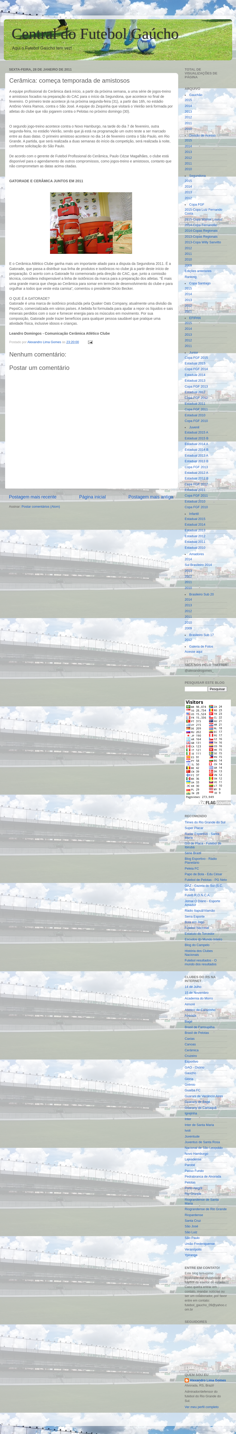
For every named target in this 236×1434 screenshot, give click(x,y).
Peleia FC (192, 868)
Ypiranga (191, 1255)
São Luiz (191, 1232)
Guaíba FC (193, 1090)
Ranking (190, 277)
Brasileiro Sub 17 (201, 635)
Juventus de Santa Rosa (202, 1142)
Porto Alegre (193, 1188)
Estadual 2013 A (196, 455)
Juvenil (194, 427)
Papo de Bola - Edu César (203, 874)
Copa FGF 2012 (196, 398)
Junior (193, 352)
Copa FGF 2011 (196, 409)
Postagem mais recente (32, 496)
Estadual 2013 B (196, 461)
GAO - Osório (194, 1067)
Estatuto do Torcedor (199, 934)
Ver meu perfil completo (202, 1407)
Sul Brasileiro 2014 (198, 565)
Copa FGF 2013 (196, 386)
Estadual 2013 (195, 380)
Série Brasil (193, 853)
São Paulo (192, 1238)
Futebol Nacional (197, 928)
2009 (188, 265)
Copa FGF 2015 (196, 358)
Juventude (192, 1136)
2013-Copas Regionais (201, 236)
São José (191, 1226)
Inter (188, 1119)
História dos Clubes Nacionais (199, 953)
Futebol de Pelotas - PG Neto (206, 880)
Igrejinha (191, 1113)
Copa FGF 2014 (196, 369)
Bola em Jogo (194, 922)
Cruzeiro (191, 1056)
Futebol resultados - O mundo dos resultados (201, 962)
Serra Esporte (195, 916)
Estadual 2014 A (196, 444)
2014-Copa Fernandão (201, 225)
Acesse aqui (193, 651)
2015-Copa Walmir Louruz (203, 219)
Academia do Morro (199, 998)
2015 (188, 100)
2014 (188, 106)
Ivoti (188, 1130)
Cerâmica (192, 1050)
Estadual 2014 (195, 375)
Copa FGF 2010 (196, 421)
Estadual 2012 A (196, 473)
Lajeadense (193, 1159)
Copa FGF (196, 204)
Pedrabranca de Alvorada (203, 1176)
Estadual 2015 (195, 363)
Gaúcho (190, 1073)
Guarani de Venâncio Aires (204, 1096)
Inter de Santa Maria (199, 1125)
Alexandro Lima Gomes (208, 1380)
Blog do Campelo (197, 945)
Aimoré (190, 1004)
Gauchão (195, 95)
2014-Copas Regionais (201, 231)
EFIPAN (195, 318)
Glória (189, 1079)
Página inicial (92, 496)
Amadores (196, 554)
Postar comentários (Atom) (41, 506)
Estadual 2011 (195, 404)
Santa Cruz (193, 1221)
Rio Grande (193, 1194)
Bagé (188, 1021)
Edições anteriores (198, 271)
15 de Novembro (197, 993)
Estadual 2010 (195, 415)
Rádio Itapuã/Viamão (200, 910)
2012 (188, 117)
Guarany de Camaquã (201, 1108)
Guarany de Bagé (197, 1102)
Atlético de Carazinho (200, 1010)
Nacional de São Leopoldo (204, 1148)
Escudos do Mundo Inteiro (203, 939)
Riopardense (194, 1215)
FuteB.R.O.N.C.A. (197, 895)
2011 (188, 123)
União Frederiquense (200, 1244)
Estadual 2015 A (196, 432)
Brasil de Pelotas (197, 1033)
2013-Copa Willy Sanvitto (203, 242)
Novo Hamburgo (196, 1154)
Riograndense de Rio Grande (206, 1209)
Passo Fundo (194, 1171)
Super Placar (194, 828)
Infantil (194, 514)
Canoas (190, 1044)
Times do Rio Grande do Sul (205, 822)
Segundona (197, 176)
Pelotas (190, 1182)
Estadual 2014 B (196, 449)
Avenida (190, 1015)
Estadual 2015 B (196, 438)
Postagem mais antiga (151, 496)
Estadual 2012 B (196, 478)
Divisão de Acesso (202, 135)
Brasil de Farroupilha (199, 1027)
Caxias (190, 1039)
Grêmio (190, 1084)
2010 (188, 129)
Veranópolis (193, 1249)
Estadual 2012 (195, 392)
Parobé (190, 1165)
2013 (188, 111)
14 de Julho (193, 987)
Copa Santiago (200, 283)
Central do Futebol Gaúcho (95, 33)
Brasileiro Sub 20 (201, 594)
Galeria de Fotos (201, 646)
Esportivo (191, 1061)
